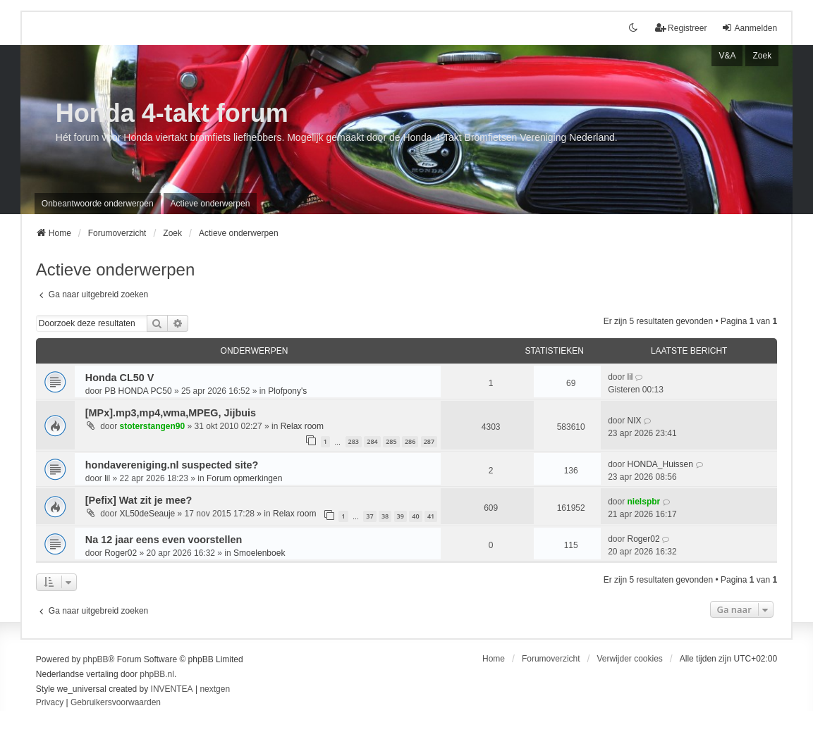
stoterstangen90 (152, 426)
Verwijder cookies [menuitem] (629, 659)
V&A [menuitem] (727, 56)
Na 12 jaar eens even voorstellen (163, 539)
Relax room (302, 426)
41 (430, 516)
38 (385, 516)
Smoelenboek (259, 553)
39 (400, 516)
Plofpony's (287, 391)
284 (372, 441)
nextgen (215, 689)
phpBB (96, 659)
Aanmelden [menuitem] (749, 28)
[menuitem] (49, 703)
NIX (635, 421)
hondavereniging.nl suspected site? (171, 465)
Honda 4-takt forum (172, 113)
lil (630, 377)
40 (415, 516)
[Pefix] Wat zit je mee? (138, 500)
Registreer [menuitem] (681, 28)
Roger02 (120, 553)
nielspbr (644, 502)
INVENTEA (172, 689)
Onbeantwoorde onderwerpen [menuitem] (98, 204)
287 (429, 441)
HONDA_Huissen (660, 464)
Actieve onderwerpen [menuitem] (210, 204)
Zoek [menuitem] (761, 56)
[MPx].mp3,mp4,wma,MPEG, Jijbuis (170, 412)
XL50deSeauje (148, 514)
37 (369, 516)
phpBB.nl (157, 674)
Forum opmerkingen (244, 478)
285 (391, 441)
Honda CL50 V (119, 377)
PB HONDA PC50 (137, 391)
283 (353, 441)
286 (410, 441)
